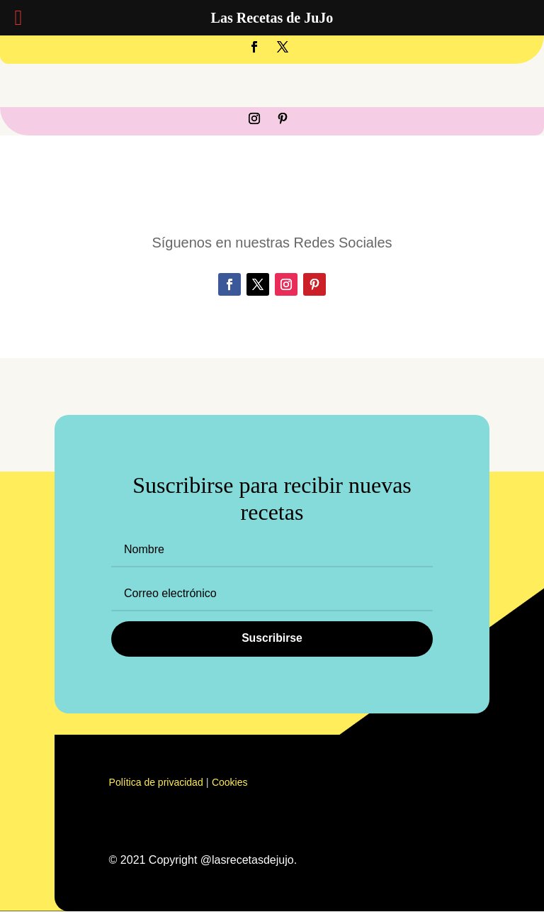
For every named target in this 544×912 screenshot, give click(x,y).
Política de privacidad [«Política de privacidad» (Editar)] (156, 783)
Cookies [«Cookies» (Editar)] (230, 783)
